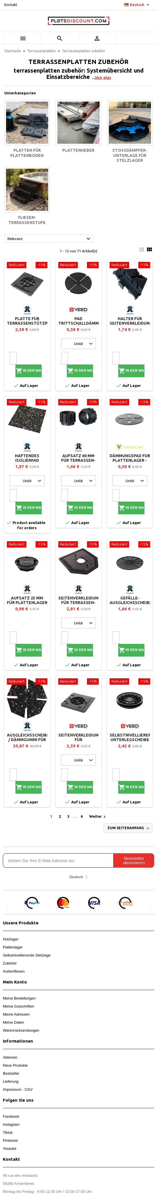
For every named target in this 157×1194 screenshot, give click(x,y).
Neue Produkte (15, 1065)
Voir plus (103, 77)
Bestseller (11, 1073)
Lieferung (10, 1081)
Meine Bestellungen (19, 998)
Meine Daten (13, 1022)
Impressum (12, 1089)
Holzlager (11, 939)
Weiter (98, 816)
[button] (7, 907)
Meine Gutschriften (18, 1006)
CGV (29, 1089)
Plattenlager (13, 947)
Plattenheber (78, 150)
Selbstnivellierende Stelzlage (27, 955)
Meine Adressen (16, 1014)
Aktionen (10, 1057)
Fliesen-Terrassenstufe (27, 220)
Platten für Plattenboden (27, 153)
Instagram (11, 1124)
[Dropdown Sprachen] (137, 5)
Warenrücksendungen (21, 1030)
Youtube (9, 1148)
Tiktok (8, 1132)
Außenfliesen (14, 971)
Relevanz (49, 238)
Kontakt (10, 5)
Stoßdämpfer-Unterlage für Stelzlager (129, 155)
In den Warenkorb (29, 370)
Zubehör (10, 963)
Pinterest (10, 1140)
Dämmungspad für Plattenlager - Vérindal (130, 460)
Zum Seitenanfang (128, 828)
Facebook (11, 1116)
